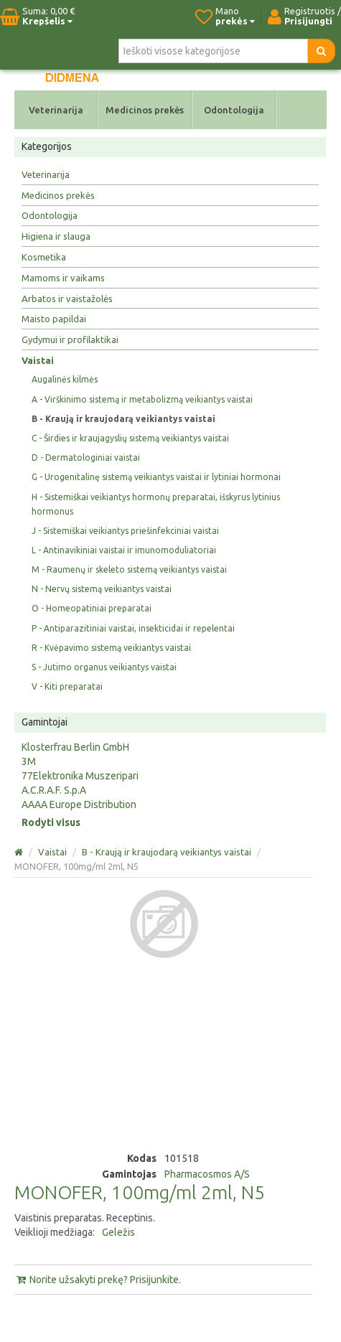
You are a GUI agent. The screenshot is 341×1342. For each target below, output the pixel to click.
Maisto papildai (54, 319)
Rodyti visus (51, 822)
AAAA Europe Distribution (79, 804)
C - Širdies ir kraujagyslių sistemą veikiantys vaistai (130, 438)
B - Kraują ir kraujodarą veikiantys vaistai (123, 418)
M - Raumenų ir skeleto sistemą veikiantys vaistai (129, 569)
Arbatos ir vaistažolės (67, 299)
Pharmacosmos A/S (207, 1174)
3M (29, 761)
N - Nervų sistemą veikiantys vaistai (102, 588)
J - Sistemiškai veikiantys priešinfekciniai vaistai (125, 530)
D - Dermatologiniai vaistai (86, 457)
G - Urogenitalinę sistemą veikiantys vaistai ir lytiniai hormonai (156, 477)
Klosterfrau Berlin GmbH (75, 747)
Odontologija (234, 110)
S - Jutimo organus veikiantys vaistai (104, 667)
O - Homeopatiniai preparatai (91, 608)
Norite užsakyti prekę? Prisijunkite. (97, 1279)
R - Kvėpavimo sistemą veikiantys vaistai (111, 647)
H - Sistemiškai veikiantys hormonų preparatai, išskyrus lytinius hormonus (156, 504)
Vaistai (38, 360)
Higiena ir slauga (56, 236)
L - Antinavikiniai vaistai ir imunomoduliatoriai (124, 550)
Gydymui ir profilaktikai (70, 339)
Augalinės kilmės (65, 379)
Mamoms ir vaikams (63, 278)
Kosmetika (44, 257)
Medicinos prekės (145, 110)
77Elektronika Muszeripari (80, 776)
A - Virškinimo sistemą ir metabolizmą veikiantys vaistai (142, 399)
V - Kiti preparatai (67, 686)
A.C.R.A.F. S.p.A (54, 790)
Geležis (118, 1232)
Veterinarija (56, 110)
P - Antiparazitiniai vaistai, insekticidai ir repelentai (133, 628)
